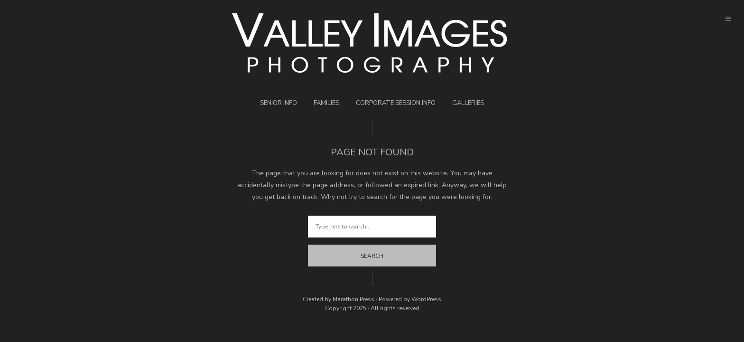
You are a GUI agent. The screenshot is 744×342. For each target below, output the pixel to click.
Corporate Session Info (396, 103)
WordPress (426, 299)
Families (326, 103)
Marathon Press (353, 299)
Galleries (468, 103)
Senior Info (278, 103)
